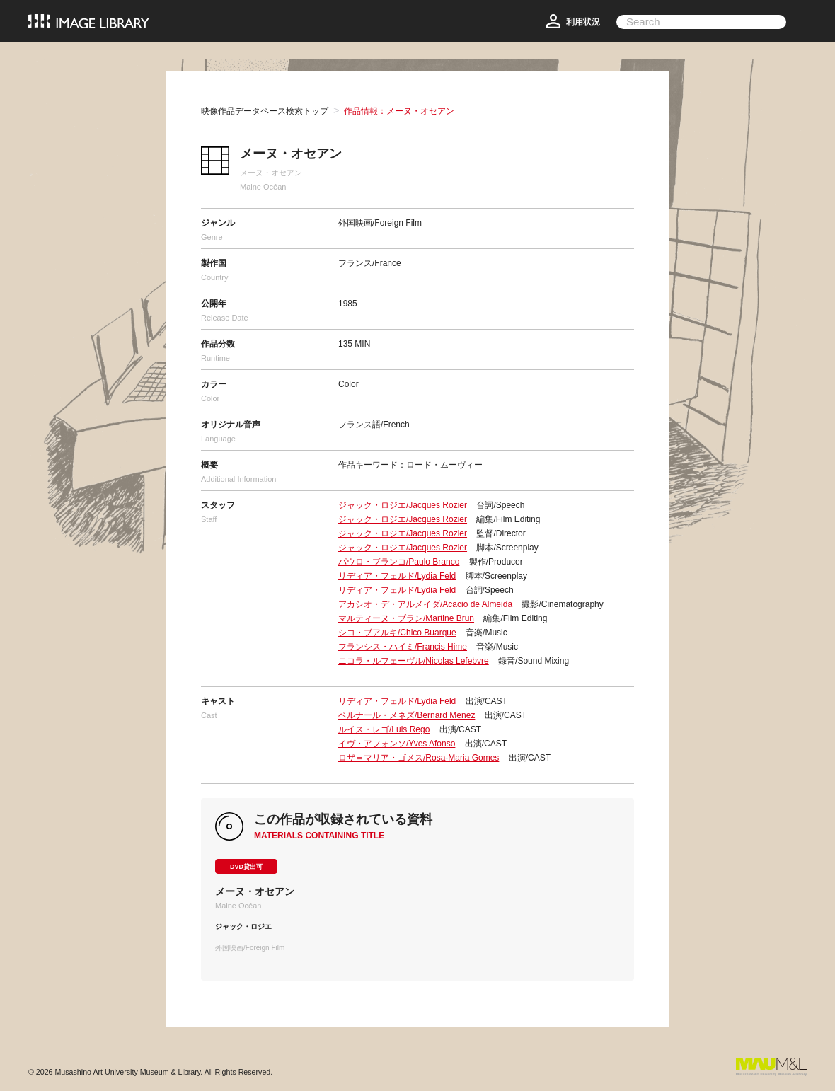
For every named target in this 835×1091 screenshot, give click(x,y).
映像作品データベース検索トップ (264, 111)
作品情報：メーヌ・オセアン (399, 111)
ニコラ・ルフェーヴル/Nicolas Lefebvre (413, 661)
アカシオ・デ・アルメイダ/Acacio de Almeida (425, 604)
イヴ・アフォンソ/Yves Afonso (396, 744)
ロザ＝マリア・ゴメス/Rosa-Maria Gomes (418, 758)
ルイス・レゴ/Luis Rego (384, 729)
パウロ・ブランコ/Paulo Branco (398, 562)
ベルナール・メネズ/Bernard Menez (406, 715)
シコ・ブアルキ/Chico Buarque (397, 632)
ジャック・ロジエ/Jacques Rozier (402, 505)
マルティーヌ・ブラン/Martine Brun (406, 618)
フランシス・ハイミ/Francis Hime (402, 647)
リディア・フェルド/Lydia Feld (397, 576)
